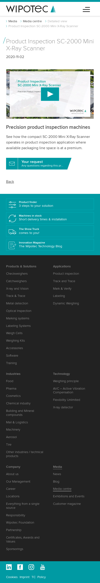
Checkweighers (17, 274)
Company (13, 467)
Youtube (42, 567)
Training (11, 363)
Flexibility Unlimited (66, 400)
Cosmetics (13, 396)
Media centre (32, 21)
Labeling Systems (18, 326)
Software (12, 356)
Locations (12, 496)
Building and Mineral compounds (20, 413)
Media (12, 21)
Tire (8, 444)
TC (34, 577)
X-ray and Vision (17, 289)
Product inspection (66, 274)
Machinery (13, 430)
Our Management (18, 481)
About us (12, 474)
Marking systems (17, 318)
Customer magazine (67, 504)
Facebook (20, 567)
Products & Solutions (21, 266)
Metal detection (17, 303)
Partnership (13, 530)
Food (9, 381)
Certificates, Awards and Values (22, 539)
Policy (41, 577)
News (57, 474)
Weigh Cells (14, 333)
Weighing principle (66, 381)
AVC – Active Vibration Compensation (69, 391)
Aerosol (11, 437)
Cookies (12, 577)
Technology (61, 374)
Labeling (59, 296)
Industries (13, 374)
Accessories (14, 348)
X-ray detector (63, 407)
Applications (62, 266)
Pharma (11, 389)
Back (10, 181)
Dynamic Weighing (66, 303)
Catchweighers (16, 281)
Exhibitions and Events (68, 496)
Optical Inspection (18, 311)
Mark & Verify (62, 289)
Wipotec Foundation (20, 522)
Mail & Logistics (17, 422)
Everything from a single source (22, 506)
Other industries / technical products (24, 454)
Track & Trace (15, 296)
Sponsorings (14, 549)
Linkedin (9, 567)
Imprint (24, 577)
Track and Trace (64, 281)
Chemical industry (18, 403)
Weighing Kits (15, 341)
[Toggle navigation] (86, 8)
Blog (56, 481)
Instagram (31, 567)
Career (10, 489)
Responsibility (15, 515)
